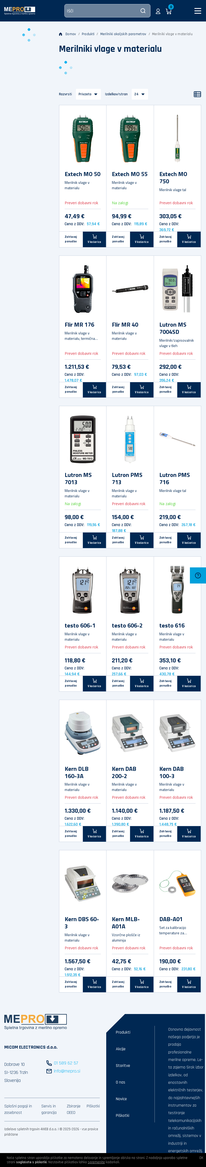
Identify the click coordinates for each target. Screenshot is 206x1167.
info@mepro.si (67, 1071)
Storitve (123, 1065)
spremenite (96, 1162)
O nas (120, 1082)
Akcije (121, 1049)
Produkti (88, 34)
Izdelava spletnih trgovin (22, 1129)
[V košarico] (94, 239)
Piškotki (93, 1106)
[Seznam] (197, 94)
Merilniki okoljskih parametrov (123, 34)
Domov (67, 34)
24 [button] (136, 94)
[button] (158, 10)
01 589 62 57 (66, 1063)
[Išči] (107, 10)
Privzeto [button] (85, 94)
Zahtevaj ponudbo (71, 239)
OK (201, 1158)
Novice (121, 1099)
